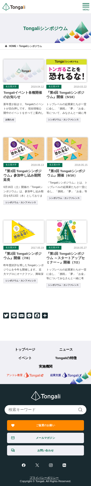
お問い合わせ (45, 450)
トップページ (25, 349)
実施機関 (45, 366)
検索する (80, 410)
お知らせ (9, 119)
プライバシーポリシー (44, 477)
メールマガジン (45, 437)
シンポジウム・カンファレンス (63, 119)
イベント (25, 358)
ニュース (66, 349)
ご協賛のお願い (45, 425)
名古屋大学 (11, 86)
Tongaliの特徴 (66, 358)
